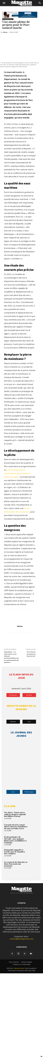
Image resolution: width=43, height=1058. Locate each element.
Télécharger (29, 792)
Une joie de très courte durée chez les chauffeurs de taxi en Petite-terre (15, 827)
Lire (29, 722)
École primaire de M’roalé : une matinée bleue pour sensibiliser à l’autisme (15, 840)
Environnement (7, 19)
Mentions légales (26, 962)
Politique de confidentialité (21, 964)
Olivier (20, 626)
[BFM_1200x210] (19, 17)
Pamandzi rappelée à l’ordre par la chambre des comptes (14, 852)
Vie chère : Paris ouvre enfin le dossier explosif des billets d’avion (15, 814)
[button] (4, 3)
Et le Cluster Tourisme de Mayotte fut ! (31, 654)
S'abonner (13, 695)
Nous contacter (14, 962)
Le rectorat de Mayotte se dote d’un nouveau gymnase (15, 864)
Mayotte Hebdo (19, 968)
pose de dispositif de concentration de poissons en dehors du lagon (17, 473)
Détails (29, 695)
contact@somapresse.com (21, 938)
